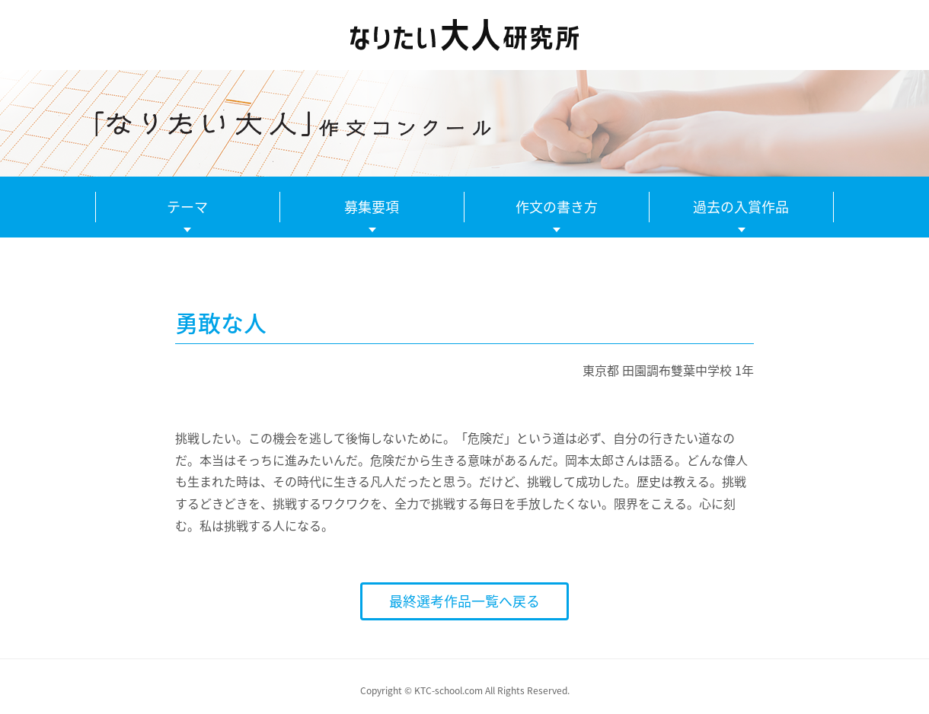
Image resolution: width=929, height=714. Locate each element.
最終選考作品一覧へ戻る (464, 601)
